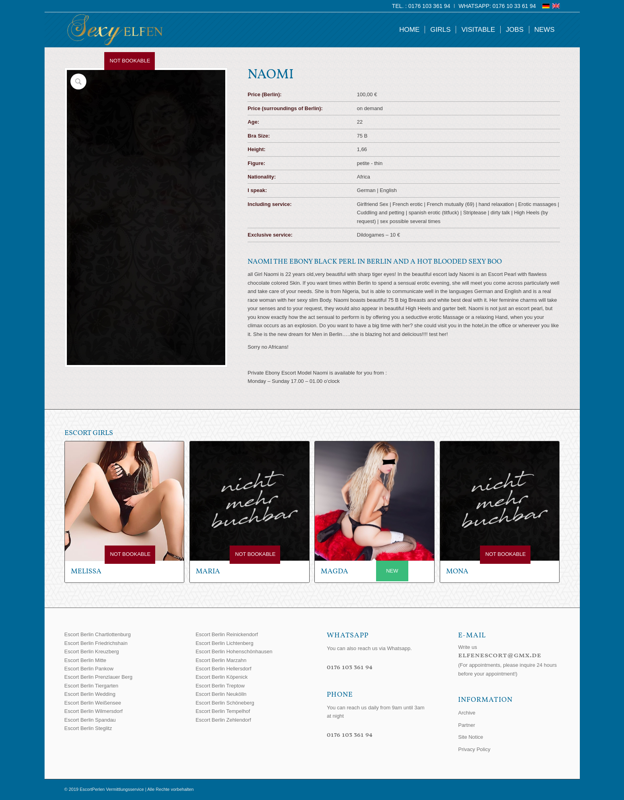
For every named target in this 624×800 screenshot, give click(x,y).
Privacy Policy (474, 749)
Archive (466, 713)
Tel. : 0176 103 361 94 (421, 6)
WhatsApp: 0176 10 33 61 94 (497, 6)
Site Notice (470, 737)
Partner (466, 725)
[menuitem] (421, 6)
